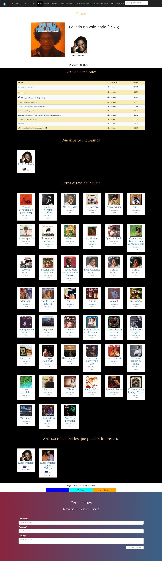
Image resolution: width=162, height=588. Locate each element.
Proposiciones (92, 270)
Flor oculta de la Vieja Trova (136, 391)
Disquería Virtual (72, 4)
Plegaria (70, 330)
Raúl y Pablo (92, 389)
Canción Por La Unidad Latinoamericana (31, 107)
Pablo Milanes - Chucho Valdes (48, 465)
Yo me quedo (26, 238)
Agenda (62, 4)
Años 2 (26, 270)
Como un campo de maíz (136, 361)
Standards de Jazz (48, 420)
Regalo (48, 389)
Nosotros (89, 4)
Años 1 (70, 238)
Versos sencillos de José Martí (26, 210)
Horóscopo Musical (101, 4)
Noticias (82, 4)
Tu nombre (23, 519)
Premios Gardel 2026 (116, 4)
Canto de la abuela (48, 303)
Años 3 (114, 301)
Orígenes (48, 330)
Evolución (136, 301)
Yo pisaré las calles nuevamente (28, 102)
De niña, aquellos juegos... (26, 111)
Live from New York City (92, 361)
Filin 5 (92, 301)
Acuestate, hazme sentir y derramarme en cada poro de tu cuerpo (39, 115)
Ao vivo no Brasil (92, 240)
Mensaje (22, 536)
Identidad (25, 301)
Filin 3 (136, 270)
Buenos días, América (48, 271)
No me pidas (70, 207)
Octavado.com (19, 3)
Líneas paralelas (26, 391)
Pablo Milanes (26, 216)
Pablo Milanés (26, 164)
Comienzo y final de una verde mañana (136, 241)
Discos (40, 4)
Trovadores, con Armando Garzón (70, 272)
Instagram (104, 490)
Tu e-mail (23, 527)
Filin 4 (70, 301)
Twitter (80, 490)
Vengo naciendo (48, 360)
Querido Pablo (114, 238)
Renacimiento (114, 389)
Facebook (57, 490)
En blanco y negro (136, 331)
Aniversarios (114, 207)
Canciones (54, 4)
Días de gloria (70, 358)
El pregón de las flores (48, 240)
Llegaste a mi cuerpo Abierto (27, 120)
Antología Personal (70, 420)
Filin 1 (136, 207)
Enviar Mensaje (135, 548)
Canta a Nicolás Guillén (48, 210)
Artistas (33, 4)
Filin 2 (114, 270)
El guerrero (92, 207)
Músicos (46, 4)
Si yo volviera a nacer (114, 331)
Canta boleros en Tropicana (92, 331)
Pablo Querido (114, 358)
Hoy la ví (21, 124)
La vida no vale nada (27, 88)
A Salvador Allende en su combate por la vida (32, 128)
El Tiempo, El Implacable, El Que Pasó (32, 98)
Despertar (26, 358)
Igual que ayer (26, 330)
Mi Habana (26, 418)
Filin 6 (70, 389)
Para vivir (23, 93)
